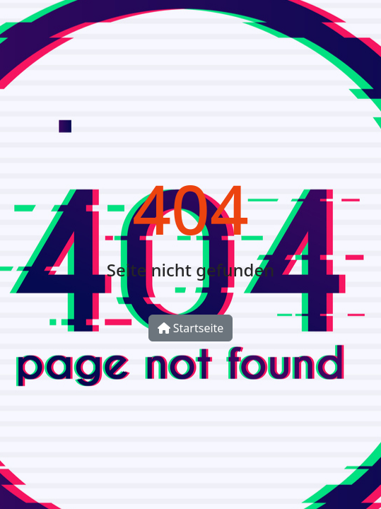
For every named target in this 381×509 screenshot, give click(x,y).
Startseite (191, 328)
